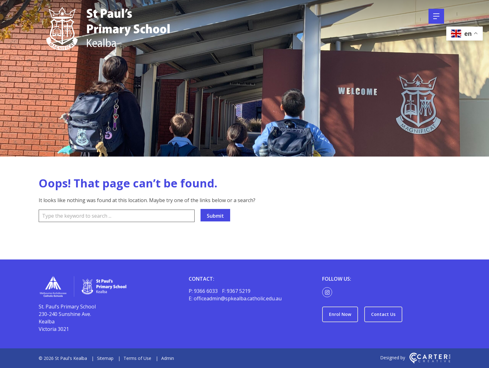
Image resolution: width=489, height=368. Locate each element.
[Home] (103, 287)
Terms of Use (137, 358)
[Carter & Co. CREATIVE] (429, 362)
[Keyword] (117, 216)
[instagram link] (328, 292)
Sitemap (105, 358)
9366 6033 (206, 291)
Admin (167, 358)
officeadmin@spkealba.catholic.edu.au (238, 298)
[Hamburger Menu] (436, 16)
